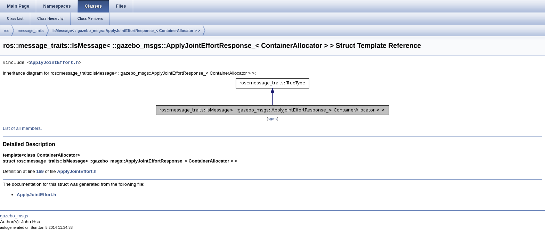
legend (272, 118)
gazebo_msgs (14, 215)
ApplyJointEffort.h (54, 63)
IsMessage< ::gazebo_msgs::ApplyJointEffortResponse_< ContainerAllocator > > (126, 30)
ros (6, 30)
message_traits (31, 30)
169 (40, 171)
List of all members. (22, 128)
